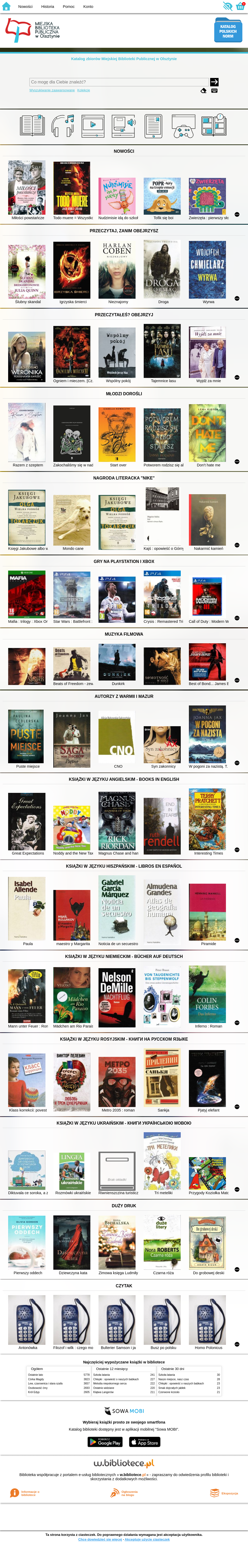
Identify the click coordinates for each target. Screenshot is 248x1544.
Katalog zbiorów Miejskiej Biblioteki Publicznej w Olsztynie (124, 59)
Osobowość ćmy (38, 1388)
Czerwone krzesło (168, 1392)
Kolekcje (83, 90)
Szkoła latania (101, 1374)
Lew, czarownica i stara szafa (45, 1383)
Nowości (25, 6)
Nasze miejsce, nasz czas (173, 1379)
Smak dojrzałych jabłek (171, 1388)
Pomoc (69, 6)
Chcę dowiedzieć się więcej (100, 1539)
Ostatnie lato (35, 1374)
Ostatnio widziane (103, 1388)
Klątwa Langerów (103, 1392)
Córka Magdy (36, 1379)
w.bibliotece (133, 1475)
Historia (47, 6)
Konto (88, 6)
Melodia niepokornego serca (110, 1383)
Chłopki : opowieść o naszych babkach (116, 1379)
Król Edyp (34, 1392)
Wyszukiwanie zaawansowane (52, 90)
